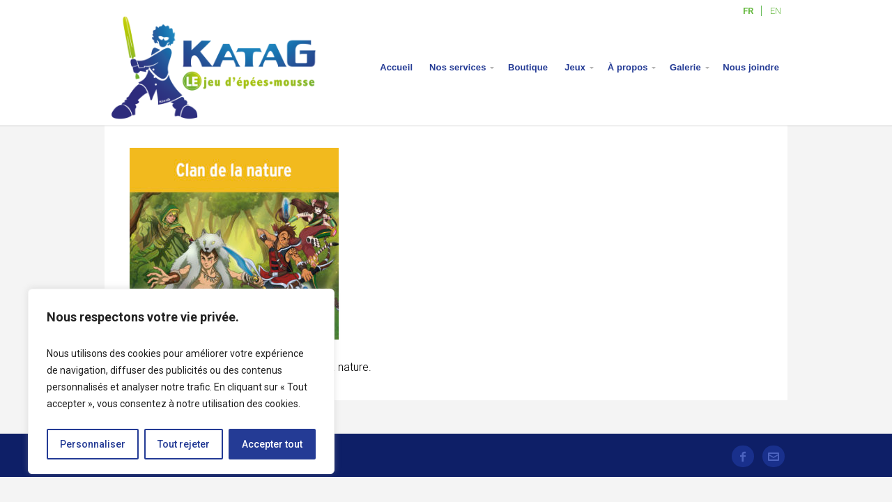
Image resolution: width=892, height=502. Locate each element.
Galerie (685, 67)
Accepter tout (272, 444)
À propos (628, 67)
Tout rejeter (183, 444)
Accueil (396, 67)
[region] (181, 381)
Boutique (528, 67)
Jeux (574, 67)
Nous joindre (751, 67)
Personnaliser (92, 444)
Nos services (457, 67)
